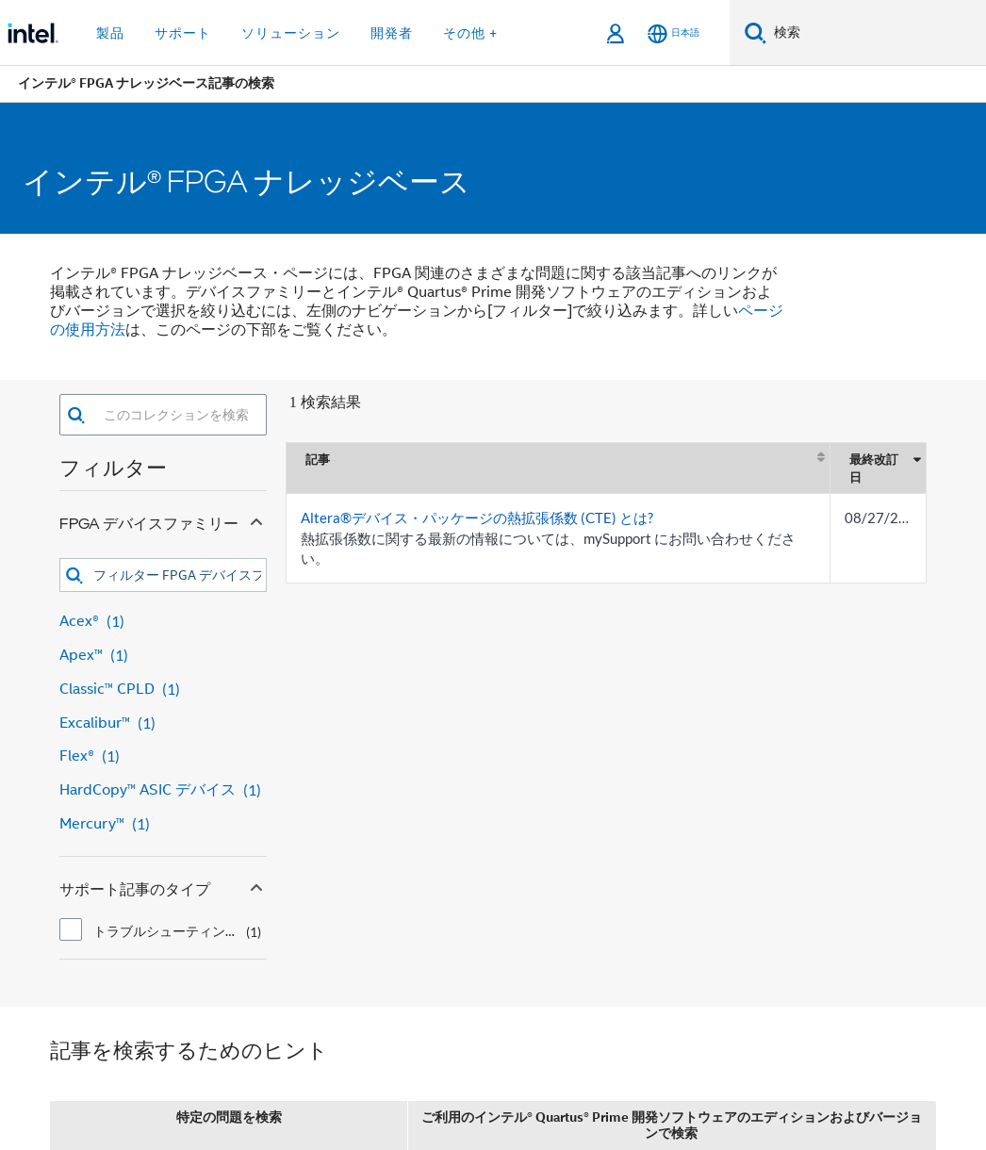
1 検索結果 (325, 402)
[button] (75, 415)
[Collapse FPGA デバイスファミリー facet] (256, 519)
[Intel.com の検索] (876, 33)
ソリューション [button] (290, 33)
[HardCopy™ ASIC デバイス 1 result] (163, 790)
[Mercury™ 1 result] (163, 824)
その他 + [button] (470, 33)
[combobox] (176, 415)
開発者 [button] (391, 33)
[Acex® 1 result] (163, 621)
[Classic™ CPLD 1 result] (163, 689)
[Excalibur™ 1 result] (163, 723)
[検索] (755, 32)
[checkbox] (70, 929)
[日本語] (673, 33)
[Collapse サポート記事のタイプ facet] (256, 885)
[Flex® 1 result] (163, 756)
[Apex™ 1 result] (163, 655)
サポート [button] (183, 33)
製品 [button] (110, 33)
